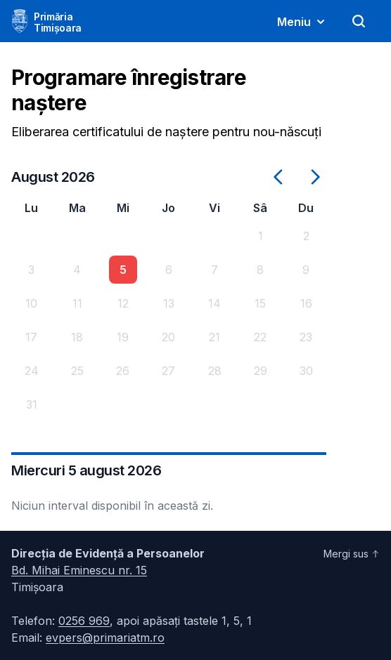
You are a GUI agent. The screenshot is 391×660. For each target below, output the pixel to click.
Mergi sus (351, 554)
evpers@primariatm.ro (105, 638)
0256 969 (84, 621)
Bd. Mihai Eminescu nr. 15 (79, 570)
